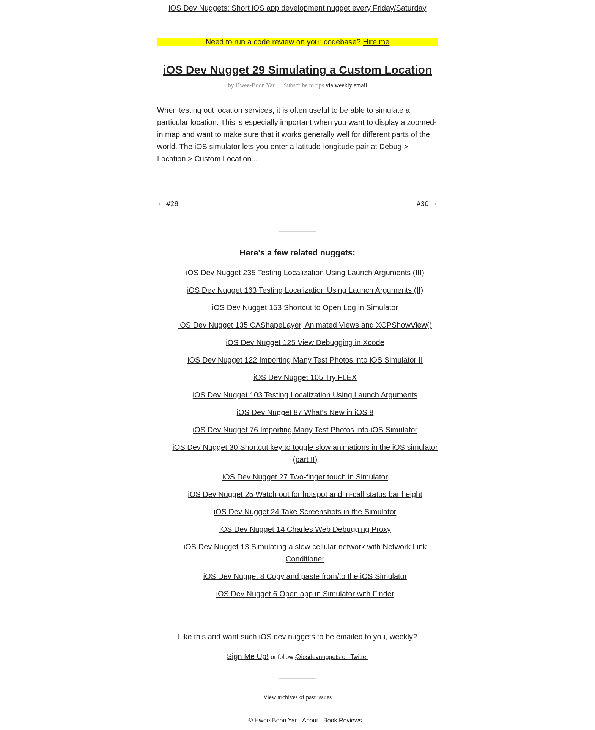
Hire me (376, 42)
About (310, 720)
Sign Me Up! (248, 656)
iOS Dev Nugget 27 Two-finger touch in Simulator (305, 477)
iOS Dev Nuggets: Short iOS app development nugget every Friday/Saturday (297, 8)
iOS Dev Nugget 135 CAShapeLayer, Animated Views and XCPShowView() (305, 325)
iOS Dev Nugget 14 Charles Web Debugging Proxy (305, 529)
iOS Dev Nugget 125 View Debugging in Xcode (305, 342)
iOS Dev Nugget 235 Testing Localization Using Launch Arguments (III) (305, 272)
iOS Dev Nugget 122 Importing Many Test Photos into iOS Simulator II (305, 360)
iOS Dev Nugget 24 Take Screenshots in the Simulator (305, 512)
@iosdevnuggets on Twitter (331, 657)
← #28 (167, 204)
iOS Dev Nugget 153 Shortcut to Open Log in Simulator (305, 307)
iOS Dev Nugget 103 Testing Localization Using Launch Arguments (305, 395)
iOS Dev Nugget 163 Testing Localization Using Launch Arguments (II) (305, 290)
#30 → (427, 204)
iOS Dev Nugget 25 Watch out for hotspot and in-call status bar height (305, 494)
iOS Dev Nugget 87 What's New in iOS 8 (305, 412)
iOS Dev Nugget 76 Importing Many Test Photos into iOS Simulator (305, 430)
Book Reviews (342, 720)
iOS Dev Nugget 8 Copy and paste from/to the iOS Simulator (305, 576)
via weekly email (346, 85)
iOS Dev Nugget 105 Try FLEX (305, 377)
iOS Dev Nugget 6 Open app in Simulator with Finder (305, 594)
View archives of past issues (297, 697)
